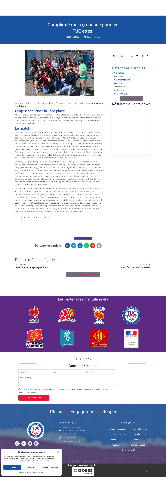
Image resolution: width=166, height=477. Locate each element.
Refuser (31, 467)
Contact (133, 6)
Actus (108, 6)
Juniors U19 (119, 87)
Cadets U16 (119, 90)
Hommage (118, 76)
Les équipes (49, 6)
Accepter (12, 467)
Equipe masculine (117, 430)
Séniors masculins (122, 80)
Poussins (116, 445)
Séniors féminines (93, 37)
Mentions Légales (74, 462)
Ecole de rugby (120, 93)
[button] (58, 452)
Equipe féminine (140, 430)
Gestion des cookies (90, 462)
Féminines (118, 83)
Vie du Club (119, 73)
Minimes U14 (117, 440)
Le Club (36, 6)
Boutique (121, 6)
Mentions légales (38, 472)
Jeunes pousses (138, 445)
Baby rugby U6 (128, 451)
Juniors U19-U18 (118, 435)
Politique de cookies (25, 472)
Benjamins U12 (139, 440)
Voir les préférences (50, 467)
